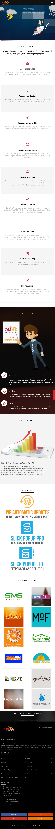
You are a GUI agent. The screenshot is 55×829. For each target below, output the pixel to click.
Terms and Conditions (33, 774)
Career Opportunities (33, 770)
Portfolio (3, 762)
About (28, 758)
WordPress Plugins (6, 770)
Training (29, 766)
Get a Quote (4, 766)
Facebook (14, 814)
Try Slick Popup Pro (45, 727)
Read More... (14, 749)
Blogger (40, 818)
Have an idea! (7, 805)
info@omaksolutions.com (13, 801)
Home (3, 758)
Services (29, 762)
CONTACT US (54, 395)
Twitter (14, 818)
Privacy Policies (5, 774)
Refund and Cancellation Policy (9, 777)
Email (40, 814)
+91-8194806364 (11, 799)
